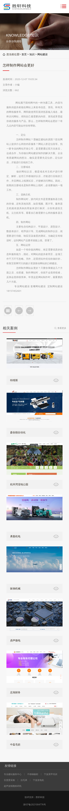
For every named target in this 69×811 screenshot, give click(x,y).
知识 (32, 54)
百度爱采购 (9, 780)
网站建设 (42, 54)
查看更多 (61, 328)
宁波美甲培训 (50, 774)
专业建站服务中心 (13, 774)
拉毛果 (24, 780)
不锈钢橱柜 (32, 774)
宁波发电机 (38, 780)
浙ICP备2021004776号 (34, 804)
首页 (24, 54)
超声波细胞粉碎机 (13, 786)
